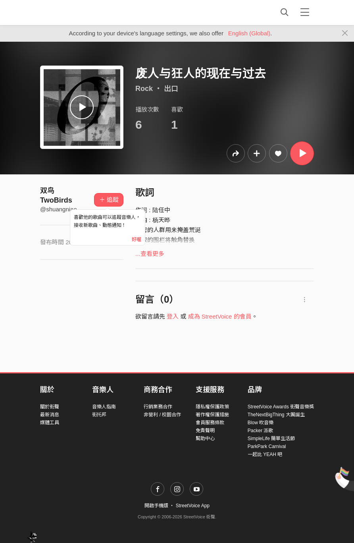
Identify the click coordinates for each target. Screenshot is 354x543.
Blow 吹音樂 (260, 422)
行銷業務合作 (158, 407)
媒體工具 (49, 422)
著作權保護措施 (212, 414)
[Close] (345, 33)
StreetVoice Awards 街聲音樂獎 (281, 407)
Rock (144, 89)
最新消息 (49, 414)
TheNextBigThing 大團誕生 (276, 414)
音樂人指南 (104, 407)
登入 (173, 316)
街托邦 (99, 414)
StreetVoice (73, 12)
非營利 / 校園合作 (162, 414)
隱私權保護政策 (212, 407)
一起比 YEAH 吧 (265, 454)
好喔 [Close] (136, 239)
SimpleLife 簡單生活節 (271, 438)
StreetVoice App (193, 505)
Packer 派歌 (260, 430)
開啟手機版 (156, 505)
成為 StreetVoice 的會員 (220, 316)
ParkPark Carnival (267, 446)
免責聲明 (205, 430)
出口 (171, 89)
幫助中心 (205, 438)
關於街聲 (49, 407)
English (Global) (249, 33)
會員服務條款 (210, 422)
